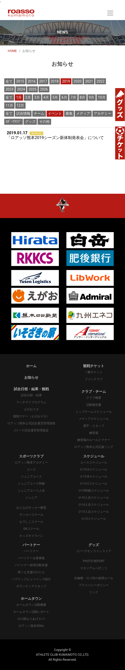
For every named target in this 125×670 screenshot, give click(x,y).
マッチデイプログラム (31, 402)
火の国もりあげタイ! (31, 619)
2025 (32, 89)
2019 (66, 81)
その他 (44, 121)
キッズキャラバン (31, 536)
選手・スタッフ (93, 426)
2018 (54, 81)
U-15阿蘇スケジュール (94, 490)
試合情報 (23, 113)
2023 (9, 89)
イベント (55, 113)
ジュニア (31, 497)
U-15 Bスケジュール (93, 476)
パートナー (31, 551)
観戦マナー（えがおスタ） (31, 416)
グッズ (30, 121)
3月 (37, 97)
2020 (77, 81)
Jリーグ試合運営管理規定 (31, 430)
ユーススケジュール (93, 462)
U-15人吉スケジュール (94, 497)
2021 (89, 81)
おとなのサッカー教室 (31, 507)
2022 (100, 81)
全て (9, 81)
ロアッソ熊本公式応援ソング (93, 447)
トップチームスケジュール (94, 412)
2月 (28, 97)
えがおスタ (31, 409)
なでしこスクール (31, 521)
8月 (82, 97)
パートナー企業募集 (31, 558)
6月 (64, 97)
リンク (93, 592)
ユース (31, 469)
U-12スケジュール (94, 518)
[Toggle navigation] (110, 13)
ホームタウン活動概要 (31, 605)
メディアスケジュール (94, 419)
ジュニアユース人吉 (31, 490)
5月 (55, 97)
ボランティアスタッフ (31, 586)
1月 (19, 97)
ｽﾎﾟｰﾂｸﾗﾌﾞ (13, 121)
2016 (31, 81)
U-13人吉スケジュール (94, 511)
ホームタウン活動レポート (31, 612)
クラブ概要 (93, 397)
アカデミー (102, 113)
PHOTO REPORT (94, 561)
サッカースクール (31, 514)
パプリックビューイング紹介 (31, 579)
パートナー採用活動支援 (31, 565)
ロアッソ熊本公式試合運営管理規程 (31, 423)
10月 (101, 97)
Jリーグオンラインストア (93, 551)
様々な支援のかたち (31, 572)
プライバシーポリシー (94, 585)
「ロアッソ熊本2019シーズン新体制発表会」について (55, 135)
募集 (69, 113)
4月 (46, 97)
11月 (9, 105)
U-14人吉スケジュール (94, 504)
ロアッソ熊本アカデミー (31, 462)
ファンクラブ (94, 379)
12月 (20, 105)
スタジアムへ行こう (93, 568)
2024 (21, 89)
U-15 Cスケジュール (93, 483)
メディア (83, 113)
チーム (39, 113)
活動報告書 (93, 405)
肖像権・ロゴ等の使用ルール (93, 578)
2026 (44, 89)
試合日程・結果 (31, 395)
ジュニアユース (31, 476)
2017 (43, 81)
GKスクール (31, 528)
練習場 (93, 433)
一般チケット (94, 372)
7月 (73, 97)
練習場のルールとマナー (93, 440)
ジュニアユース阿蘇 (31, 483)
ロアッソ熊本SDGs (31, 626)
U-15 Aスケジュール (93, 469)
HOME (12, 51)
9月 (91, 97)
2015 (20, 81)
